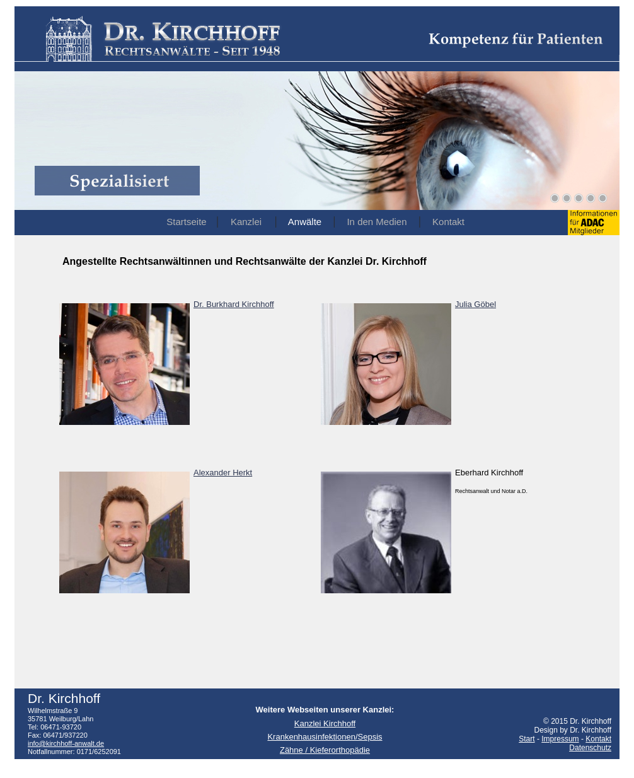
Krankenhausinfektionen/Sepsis (324, 736)
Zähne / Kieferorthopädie (325, 750)
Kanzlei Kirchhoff (324, 723)
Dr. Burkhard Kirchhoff (233, 304)
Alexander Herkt (222, 472)
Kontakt (598, 738)
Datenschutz (590, 747)
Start (526, 738)
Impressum (560, 738)
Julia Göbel (475, 304)
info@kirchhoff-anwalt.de (66, 743)
